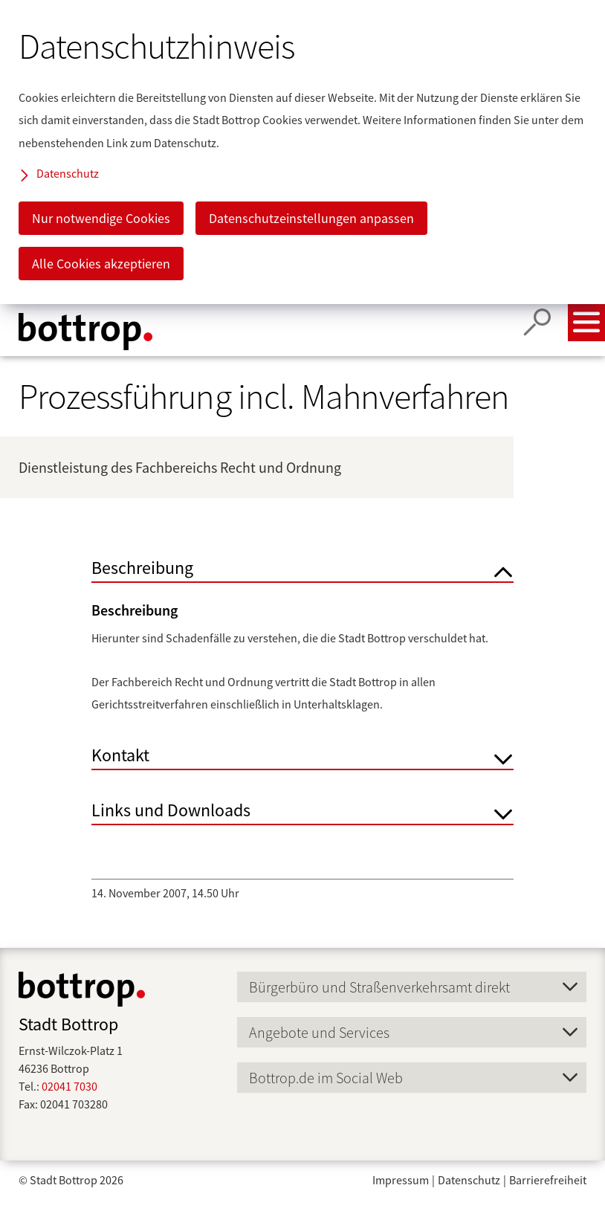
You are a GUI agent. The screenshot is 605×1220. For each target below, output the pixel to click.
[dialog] (302, 152)
